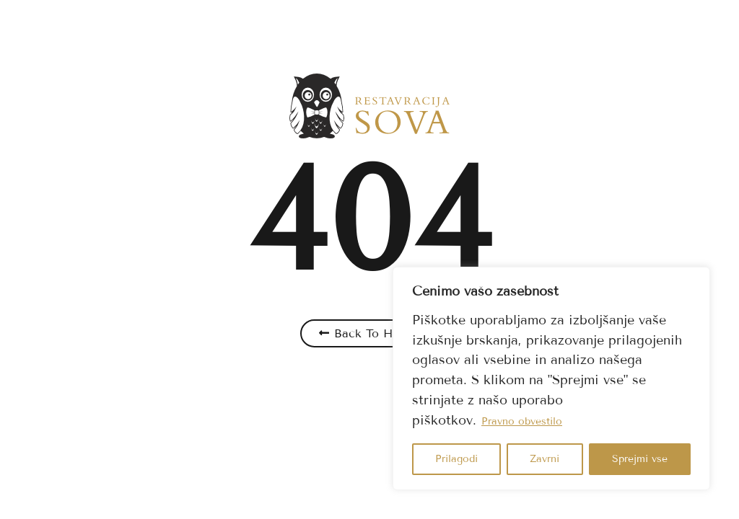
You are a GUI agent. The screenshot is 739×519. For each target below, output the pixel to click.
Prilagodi (456, 459)
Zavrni (544, 459)
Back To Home (375, 333)
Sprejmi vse (640, 459)
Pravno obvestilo (521, 421)
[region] (551, 378)
